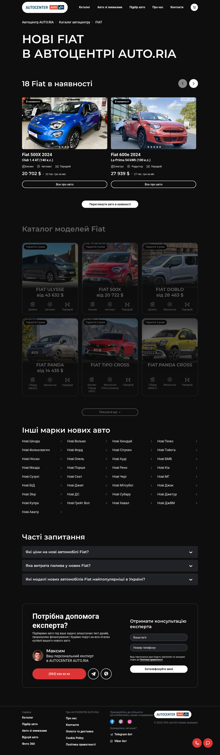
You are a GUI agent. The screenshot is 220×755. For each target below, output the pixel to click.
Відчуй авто (30, 737)
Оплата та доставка (79, 731)
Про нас (157, 7)
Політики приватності (151, 659)
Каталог (84, 7)
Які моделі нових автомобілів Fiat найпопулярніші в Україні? (85, 579)
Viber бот (120, 741)
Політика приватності (81, 744)
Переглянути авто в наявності (110, 204)
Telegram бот (123, 734)
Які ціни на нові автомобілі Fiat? (57, 552)
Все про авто (64, 184)
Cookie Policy (75, 738)
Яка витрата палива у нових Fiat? (58, 565)
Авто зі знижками (109, 7)
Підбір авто (137, 7)
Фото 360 (28, 744)
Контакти (72, 725)
